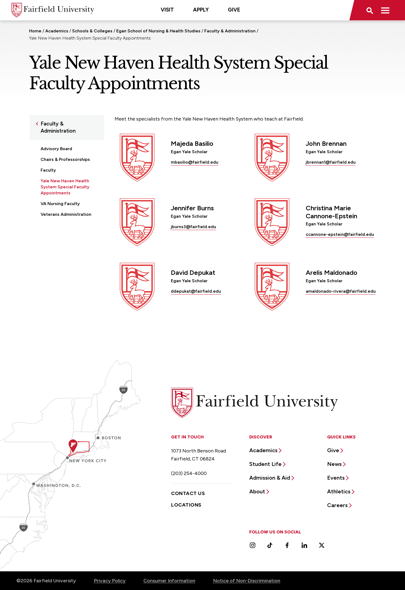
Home (35, 30)
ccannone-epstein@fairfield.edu (340, 234)
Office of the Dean (60, 253)
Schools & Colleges (92, 30)
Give (234, 10)
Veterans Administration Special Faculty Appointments (66, 220)
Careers (337, 505)
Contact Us (188, 493)
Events (336, 477)
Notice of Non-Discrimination (246, 581)
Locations (186, 505)
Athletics (338, 491)
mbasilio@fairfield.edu (194, 162)
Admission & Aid (269, 477)
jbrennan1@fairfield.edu (331, 162)
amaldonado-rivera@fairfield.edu (341, 291)
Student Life (265, 464)
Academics (56, 30)
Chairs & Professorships (65, 159)
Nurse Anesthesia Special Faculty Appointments (67, 240)
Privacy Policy (110, 581)
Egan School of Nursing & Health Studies (158, 30)
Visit (167, 10)
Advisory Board (56, 148)
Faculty (48, 170)
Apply (201, 10)
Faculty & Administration (230, 30)
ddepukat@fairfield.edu (196, 291)
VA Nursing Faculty (60, 203)
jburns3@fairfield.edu (193, 226)
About (257, 491)
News (334, 464)
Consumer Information (169, 581)
